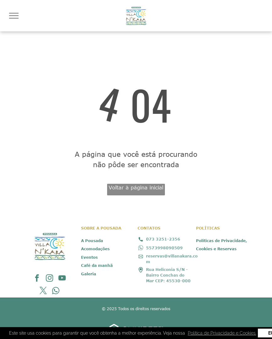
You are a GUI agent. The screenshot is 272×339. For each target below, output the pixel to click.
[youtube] (62, 279)
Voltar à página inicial (136, 187)
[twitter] (43, 291)
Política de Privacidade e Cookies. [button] (222, 333)
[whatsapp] (55, 291)
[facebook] (36, 279)
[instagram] (49, 279)
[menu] (14, 16)
